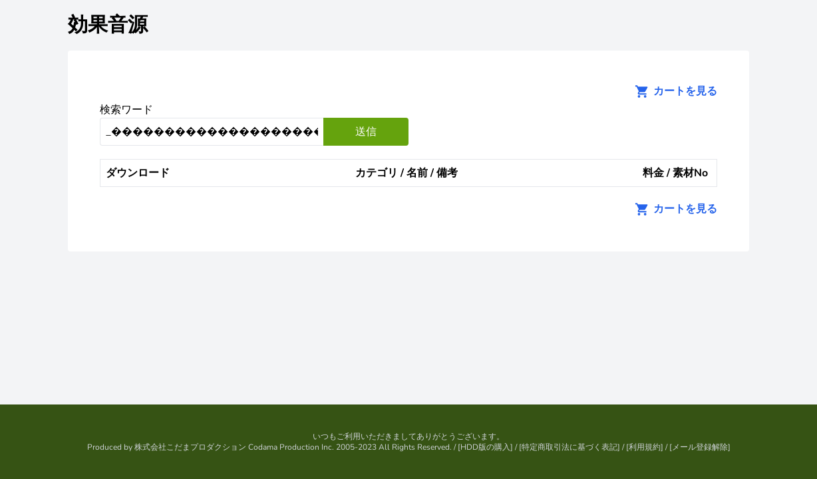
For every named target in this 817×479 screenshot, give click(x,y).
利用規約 (645, 447)
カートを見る (672, 91)
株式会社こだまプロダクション (190, 447)
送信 (366, 131)
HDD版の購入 (485, 447)
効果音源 (108, 25)
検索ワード (126, 109)
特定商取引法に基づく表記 (569, 447)
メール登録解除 (700, 447)
